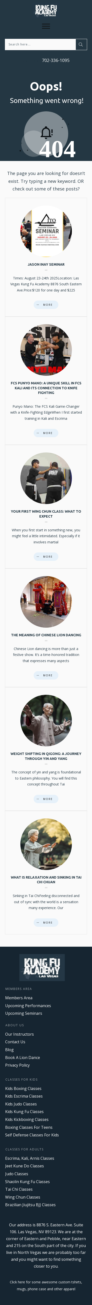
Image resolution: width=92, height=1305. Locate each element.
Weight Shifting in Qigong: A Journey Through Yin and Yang (46, 749)
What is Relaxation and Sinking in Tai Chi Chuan (46, 872)
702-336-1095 (55, 60)
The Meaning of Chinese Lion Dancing (46, 628)
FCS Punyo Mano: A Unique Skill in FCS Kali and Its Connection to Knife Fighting (46, 381)
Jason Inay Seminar (46, 257)
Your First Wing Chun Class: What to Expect (46, 506)
